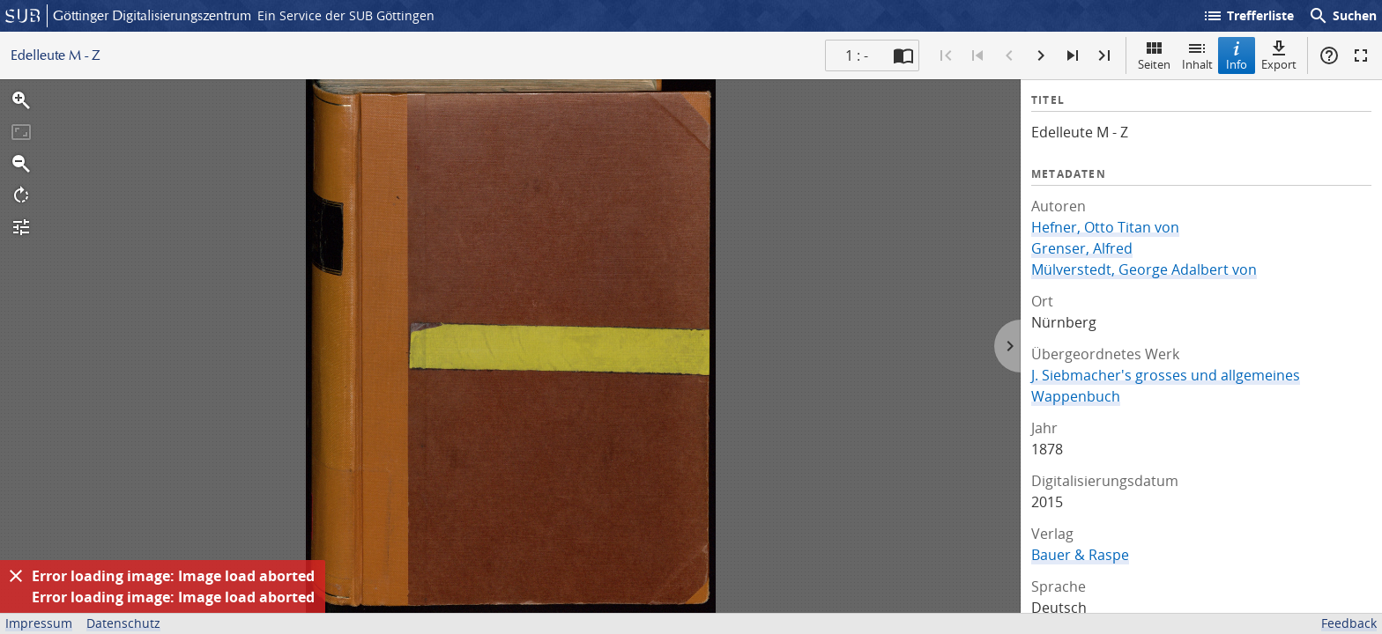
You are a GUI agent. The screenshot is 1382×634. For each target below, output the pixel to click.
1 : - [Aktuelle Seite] (856, 55)
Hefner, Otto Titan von (1105, 227)
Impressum (38, 623)
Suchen (1342, 15)
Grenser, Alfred (1082, 248)
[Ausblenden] (16, 576)
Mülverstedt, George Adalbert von (1144, 269)
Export (1279, 55)
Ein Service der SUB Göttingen (346, 15)
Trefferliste (1248, 15)
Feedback (1349, 623)
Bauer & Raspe (1080, 554)
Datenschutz (123, 623)
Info (1236, 55)
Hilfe (1329, 55)
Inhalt (1197, 55)
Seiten (1154, 55)
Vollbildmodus (1360, 55)
